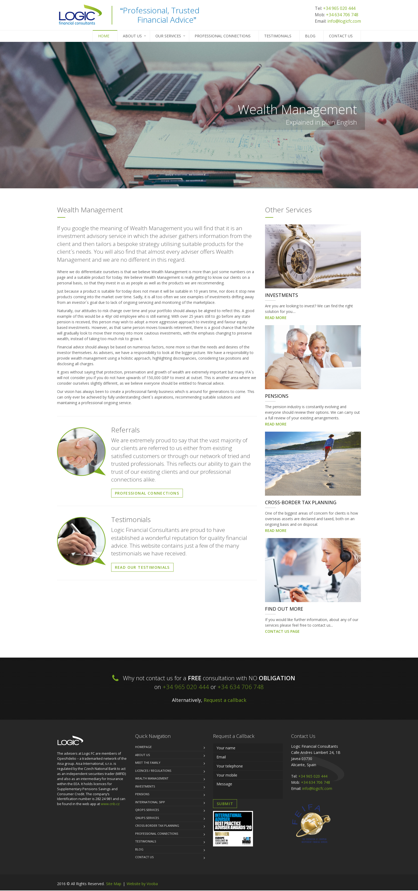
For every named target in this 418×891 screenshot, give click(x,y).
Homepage (143, 747)
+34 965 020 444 (339, 8)
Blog (310, 35)
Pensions (142, 795)
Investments (145, 787)
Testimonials (277, 35)
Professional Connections (223, 35)
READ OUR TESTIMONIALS (142, 567)
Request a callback (225, 700)
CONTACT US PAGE (282, 631)
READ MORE (276, 318)
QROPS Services (147, 810)
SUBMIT (225, 804)
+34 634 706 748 (342, 15)
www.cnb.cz (110, 804)
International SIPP (150, 803)
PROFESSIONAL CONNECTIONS (147, 493)
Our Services (168, 35)
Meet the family (147, 763)
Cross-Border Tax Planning (157, 826)
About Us (132, 35)
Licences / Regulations (153, 771)
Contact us (341, 35)
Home (103, 35)
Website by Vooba (142, 884)
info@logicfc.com (344, 21)
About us (142, 755)
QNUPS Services (147, 818)
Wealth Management (151, 779)
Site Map (113, 884)
